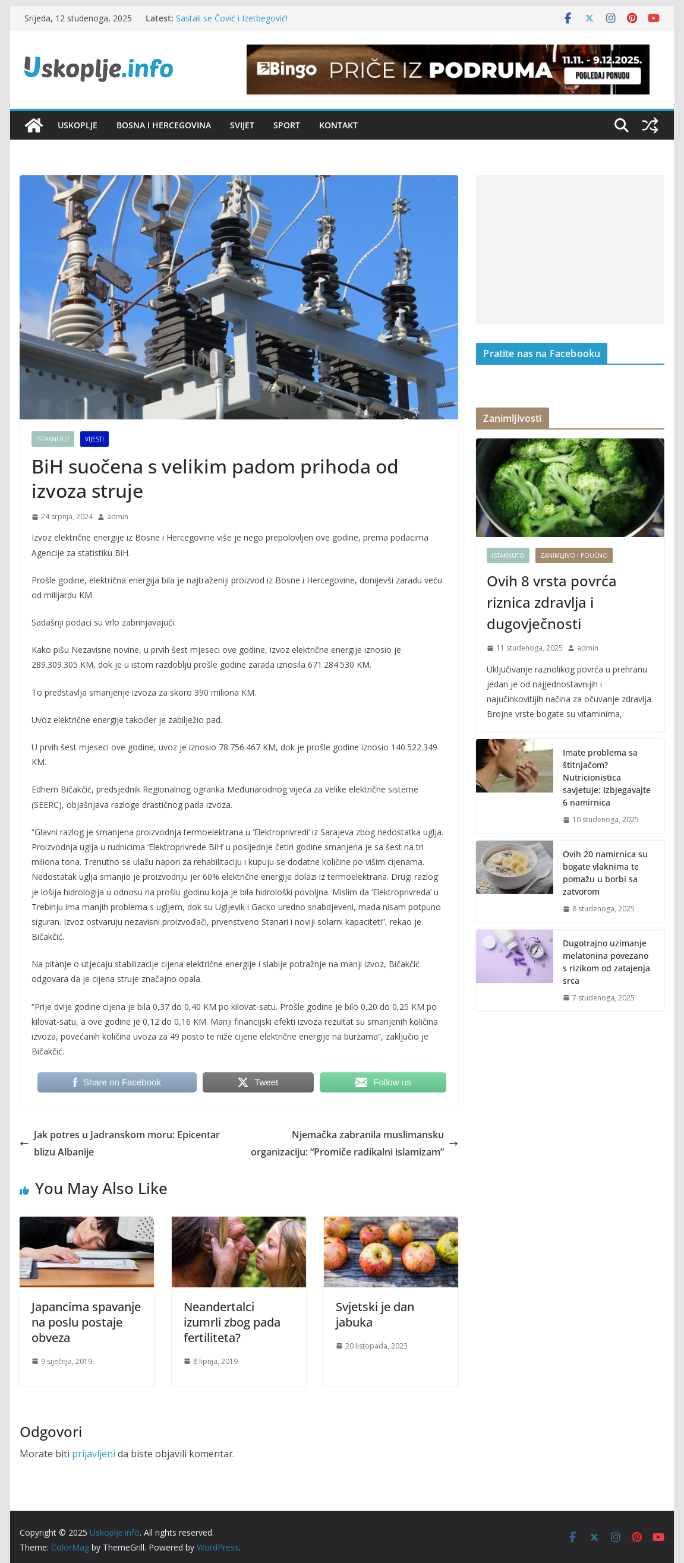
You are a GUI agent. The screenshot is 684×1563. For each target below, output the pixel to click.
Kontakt (338, 125)
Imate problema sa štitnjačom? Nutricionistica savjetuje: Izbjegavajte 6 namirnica (607, 777)
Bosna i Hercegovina (163, 125)
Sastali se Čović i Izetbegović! (232, 18)
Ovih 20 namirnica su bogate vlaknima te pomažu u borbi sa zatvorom (605, 872)
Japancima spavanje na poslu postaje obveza (86, 1322)
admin (117, 516)
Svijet (242, 125)
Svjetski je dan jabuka (375, 1314)
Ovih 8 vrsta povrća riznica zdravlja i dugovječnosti (552, 602)
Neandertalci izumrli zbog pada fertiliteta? (232, 1322)
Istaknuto (53, 439)
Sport (286, 125)
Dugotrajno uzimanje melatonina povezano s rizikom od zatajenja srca (606, 961)
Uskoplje (77, 125)
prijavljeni (93, 1453)
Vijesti (94, 439)
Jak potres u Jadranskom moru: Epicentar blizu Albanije (120, 1143)
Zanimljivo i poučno (574, 555)
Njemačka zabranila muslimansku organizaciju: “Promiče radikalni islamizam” (354, 1143)
